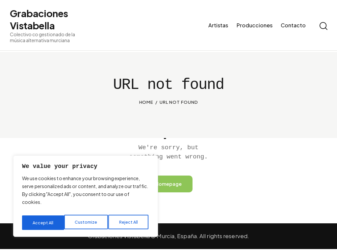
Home (146, 102)
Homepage (168, 184)
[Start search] (323, 27)
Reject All (87, 223)
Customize (44, 223)
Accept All (129, 223)
